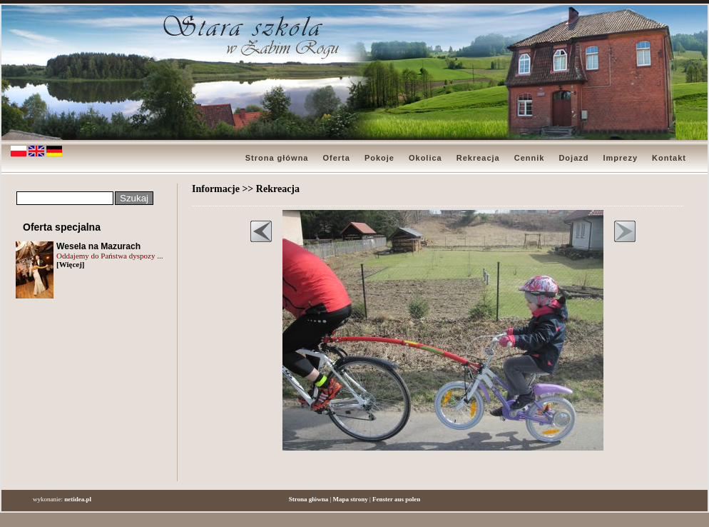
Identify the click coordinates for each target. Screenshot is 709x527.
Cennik (529, 158)
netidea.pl (77, 499)
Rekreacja (478, 158)
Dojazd (573, 158)
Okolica (425, 158)
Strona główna (277, 158)
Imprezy (620, 158)
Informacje (216, 189)
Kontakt (669, 158)
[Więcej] (70, 264)
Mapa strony (350, 499)
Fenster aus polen (396, 499)
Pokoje (379, 158)
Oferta (336, 158)
